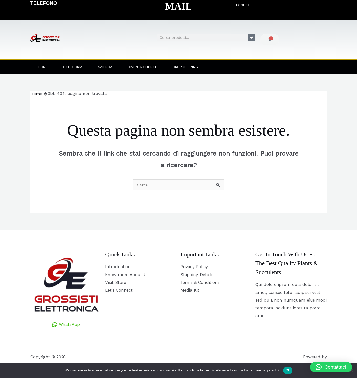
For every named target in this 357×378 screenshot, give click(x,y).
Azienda (105, 67)
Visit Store (115, 282)
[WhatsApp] (66, 325)
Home (43, 67)
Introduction (118, 266)
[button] (242, 5)
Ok (288, 370)
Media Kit (189, 290)
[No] (350, 370)
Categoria (72, 67)
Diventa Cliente (142, 67)
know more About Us (126, 274)
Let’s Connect (119, 290)
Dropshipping (185, 67)
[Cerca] (251, 37)
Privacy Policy (194, 266)
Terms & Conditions (200, 282)
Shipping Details (196, 274)
